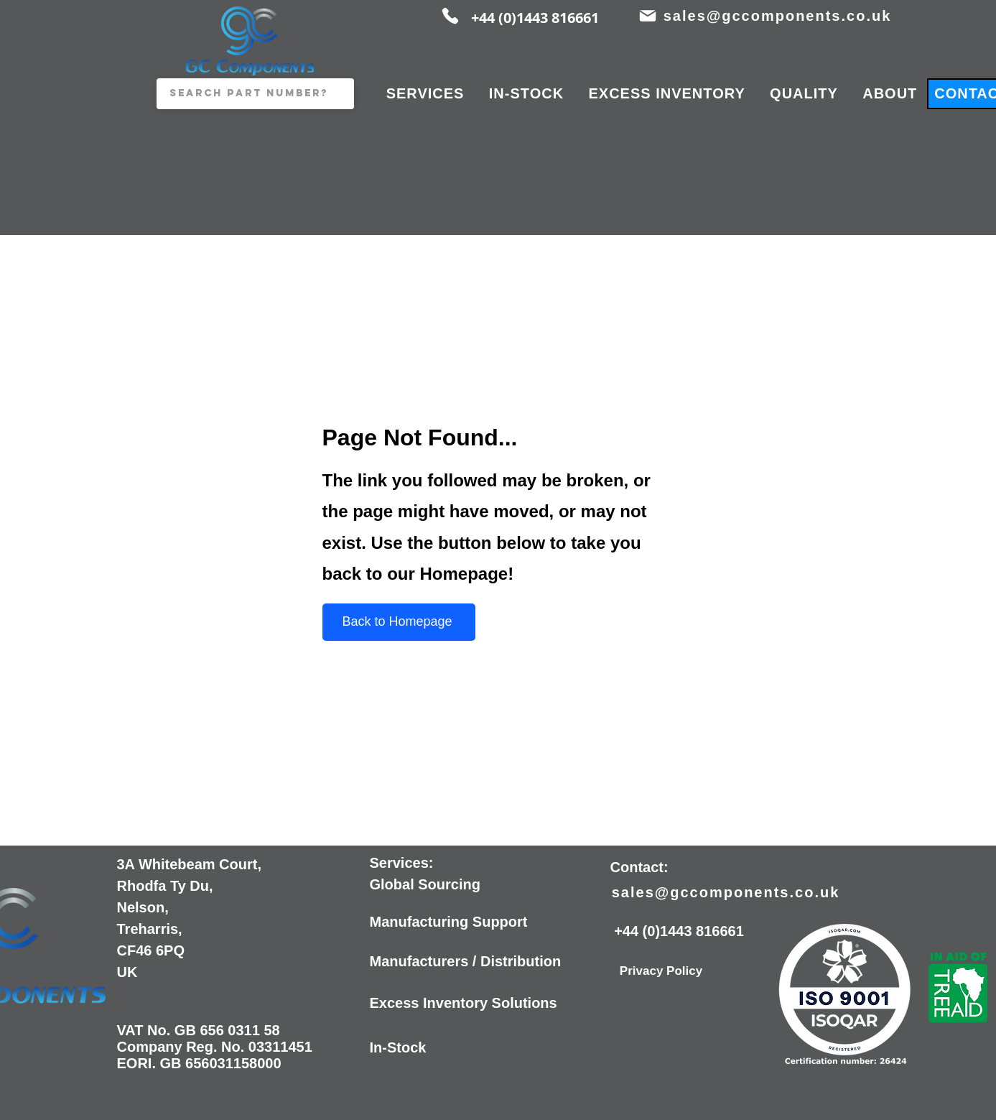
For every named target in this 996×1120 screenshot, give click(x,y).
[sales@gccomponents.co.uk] (779, 16)
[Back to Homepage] (398, 622)
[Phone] (450, 15)
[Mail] (648, 15)
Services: (402, 863)
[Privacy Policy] (661, 971)
